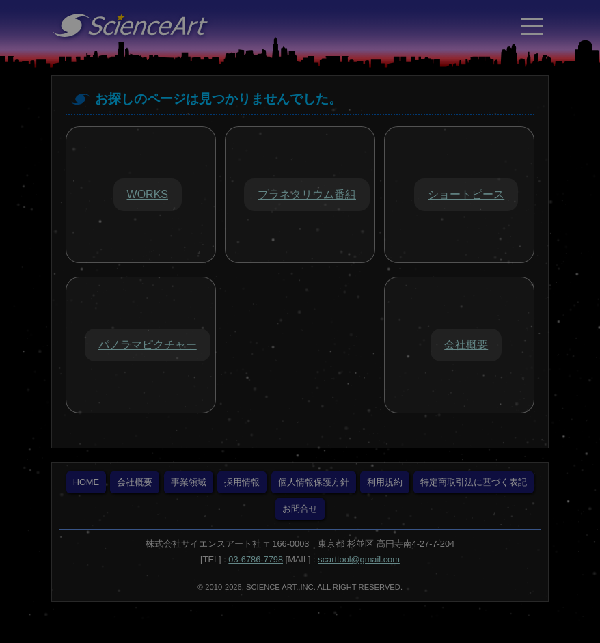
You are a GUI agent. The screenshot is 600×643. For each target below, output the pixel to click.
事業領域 (188, 482)
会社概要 (134, 482)
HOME (86, 482)
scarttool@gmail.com (359, 559)
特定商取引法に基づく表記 (473, 482)
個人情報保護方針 (313, 482)
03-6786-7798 (255, 559)
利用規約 (385, 482)
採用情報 (242, 482)
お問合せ (300, 509)
